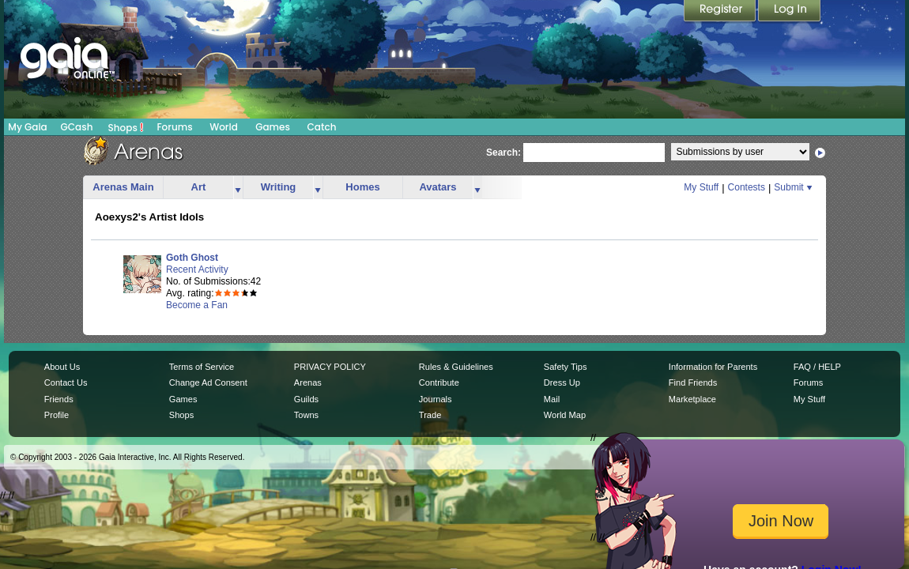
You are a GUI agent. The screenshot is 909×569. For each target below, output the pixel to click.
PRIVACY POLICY (330, 366)
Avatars (437, 187)
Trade (430, 415)
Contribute (439, 382)
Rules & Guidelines (456, 366)
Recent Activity (197, 269)
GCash (77, 127)
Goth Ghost (192, 257)
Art (198, 187)
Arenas (308, 382)
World (223, 127)
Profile (56, 415)
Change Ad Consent (208, 382)
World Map (565, 415)
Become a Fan (197, 305)
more (238, 187)
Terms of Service (201, 366)
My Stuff (701, 187)
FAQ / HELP (817, 366)
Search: (503, 152)
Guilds (306, 399)
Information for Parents (713, 366)
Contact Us (66, 382)
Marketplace (692, 399)
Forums (174, 127)
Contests (746, 187)
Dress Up (562, 382)
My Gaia (27, 127)
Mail (552, 399)
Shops (126, 127)
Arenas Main (122, 187)
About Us (62, 366)
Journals (435, 399)
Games (272, 127)
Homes (362, 187)
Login (789, 12)
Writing (278, 187)
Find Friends (693, 382)
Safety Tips (565, 366)
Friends (59, 399)
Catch (322, 127)
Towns (306, 415)
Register (721, 12)
